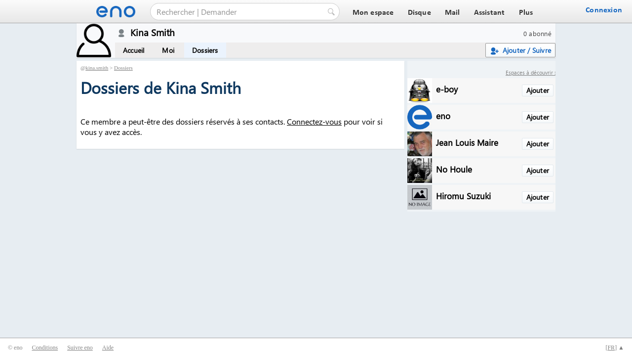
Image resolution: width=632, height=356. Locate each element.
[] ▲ (614, 347)
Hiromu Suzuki (463, 195)
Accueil (133, 50)
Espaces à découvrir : (530, 72)
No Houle (454, 169)
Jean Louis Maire (467, 142)
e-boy (447, 88)
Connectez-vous (314, 121)
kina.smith (96, 68)
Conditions (45, 347)
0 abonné (537, 33)
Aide (108, 347)
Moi (168, 50)
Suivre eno (80, 347)
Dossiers (205, 50)
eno (443, 115)
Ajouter (537, 90)
